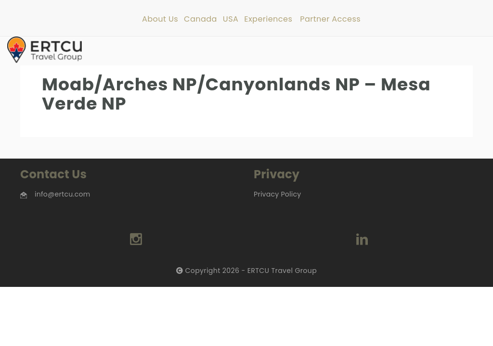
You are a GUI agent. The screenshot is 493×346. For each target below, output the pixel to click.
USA (230, 19)
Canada (200, 19)
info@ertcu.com (62, 194)
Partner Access (330, 19)
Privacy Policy (277, 194)
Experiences (268, 19)
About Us (160, 19)
